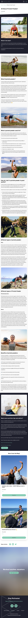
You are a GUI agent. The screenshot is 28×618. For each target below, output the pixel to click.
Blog (5, 4)
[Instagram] (15, 606)
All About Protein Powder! (11, 4)
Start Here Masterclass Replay (6, 445)
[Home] (6, 2)
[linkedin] (13, 544)
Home (2, 4)
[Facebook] (12, 606)
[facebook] (10, 544)
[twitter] (16, 544)
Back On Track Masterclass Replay (6, 442)
